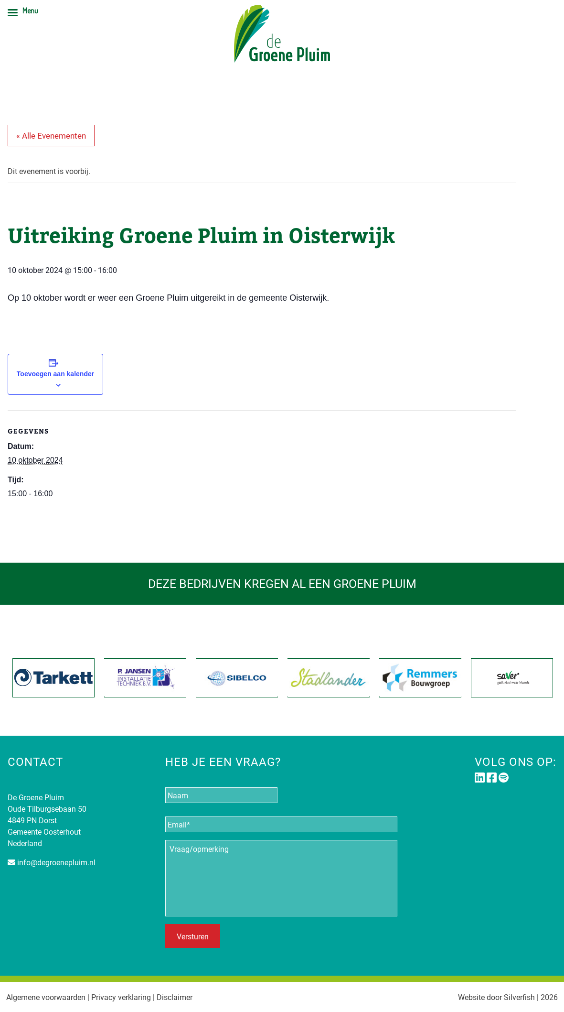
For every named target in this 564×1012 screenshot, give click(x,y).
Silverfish (519, 997)
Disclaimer (174, 997)
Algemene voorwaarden (45, 997)
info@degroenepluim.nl (56, 862)
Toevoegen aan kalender (55, 374)
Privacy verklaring (121, 997)
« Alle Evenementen (51, 135)
